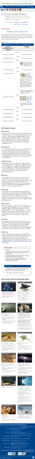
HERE (16, 260)
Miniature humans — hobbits (8, 420)
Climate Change (6, 376)
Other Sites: (7, 443)
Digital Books (14, 433)
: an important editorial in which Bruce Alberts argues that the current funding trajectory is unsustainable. (25, 316)
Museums (24, 444)
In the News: (7, 436)
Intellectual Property (16, 447)
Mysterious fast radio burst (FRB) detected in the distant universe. (24, 365)
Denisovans (4, 418)
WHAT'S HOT (25, 24)
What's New (30, 6)
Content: (8, 432)
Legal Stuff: (7, 447)
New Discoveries (15, 436)
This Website (23, 428)
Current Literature (15, 435)
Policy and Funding (26, 435)
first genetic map (22, 211)
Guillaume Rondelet (28, 74)
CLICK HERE (8, 272)
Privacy (20, 446)
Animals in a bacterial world (24, 349)
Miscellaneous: (6, 440)
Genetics (13, 442)
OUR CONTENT (16, 22)
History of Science (24, 443)
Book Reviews (26, 438)
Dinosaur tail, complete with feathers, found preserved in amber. (8, 365)
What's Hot (31, 7)
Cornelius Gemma (28, 62)
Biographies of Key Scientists (25, 433)
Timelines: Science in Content (18, 432)
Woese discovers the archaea (8, 343)
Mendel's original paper (8, 211)
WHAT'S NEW (17, 24)
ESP (10, 22)
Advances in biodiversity (7, 345)
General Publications (16, 440)
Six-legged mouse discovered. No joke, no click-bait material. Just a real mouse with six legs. (25, 416)
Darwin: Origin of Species (23, 292)
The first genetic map (22, 297)
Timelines (23, 6)
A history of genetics (22, 300)
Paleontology (5, 353)
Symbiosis (20, 332)
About (7, 6)
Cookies (25, 446)
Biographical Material (16, 444)
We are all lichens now (23, 346)
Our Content (16, 428)
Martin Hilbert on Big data (24, 389)
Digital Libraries (15, 443)
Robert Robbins (16, 133)
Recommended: (6, 438)
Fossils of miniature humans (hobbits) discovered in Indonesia (8, 318)
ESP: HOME (3, 457)
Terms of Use (14, 446)
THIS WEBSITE (24, 22)
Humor (24, 440)
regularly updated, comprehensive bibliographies (15, 241)
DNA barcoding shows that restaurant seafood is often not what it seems (8, 349)
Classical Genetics (15, 6)
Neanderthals (5, 415)
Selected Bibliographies (17, 438)
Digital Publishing (20, 442)
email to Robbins (26, 228)
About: (8, 428)
